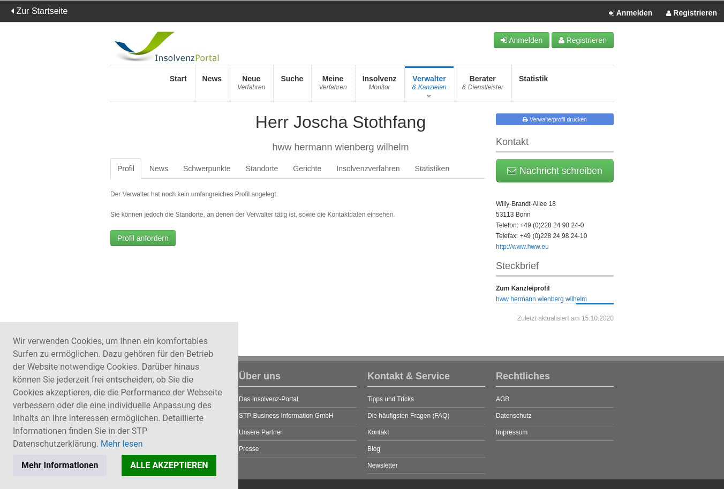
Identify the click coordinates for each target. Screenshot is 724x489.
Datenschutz (514, 415)
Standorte (262, 168)
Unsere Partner (260, 432)
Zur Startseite (39, 11)
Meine (332, 85)
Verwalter (429, 85)
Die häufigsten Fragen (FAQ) (408, 415)
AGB (502, 399)
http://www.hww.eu (522, 246)
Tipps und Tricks (390, 399)
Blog (373, 449)
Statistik (533, 85)
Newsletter (382, 465)
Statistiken (432, 168)
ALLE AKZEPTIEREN (169, 465)
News (212, 85)
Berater (482, 85)
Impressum (511, 432)
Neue (251, 85)
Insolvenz (380, 85)
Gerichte (307, 168)
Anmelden (630, 13)
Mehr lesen (122, 444)
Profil (125, 168)
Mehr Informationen (59, 465)
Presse (249, 449)
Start (178, 85)
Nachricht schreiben (554, 170)
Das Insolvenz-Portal (268, 399)
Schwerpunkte (207, 168)
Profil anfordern (143, 238)
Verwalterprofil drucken (555, 119)
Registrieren (691, 13)
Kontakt (378, 432)
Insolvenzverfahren (367, 168)
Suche (292, 85)
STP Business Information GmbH (286, 415)
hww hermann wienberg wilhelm (541, 299)
